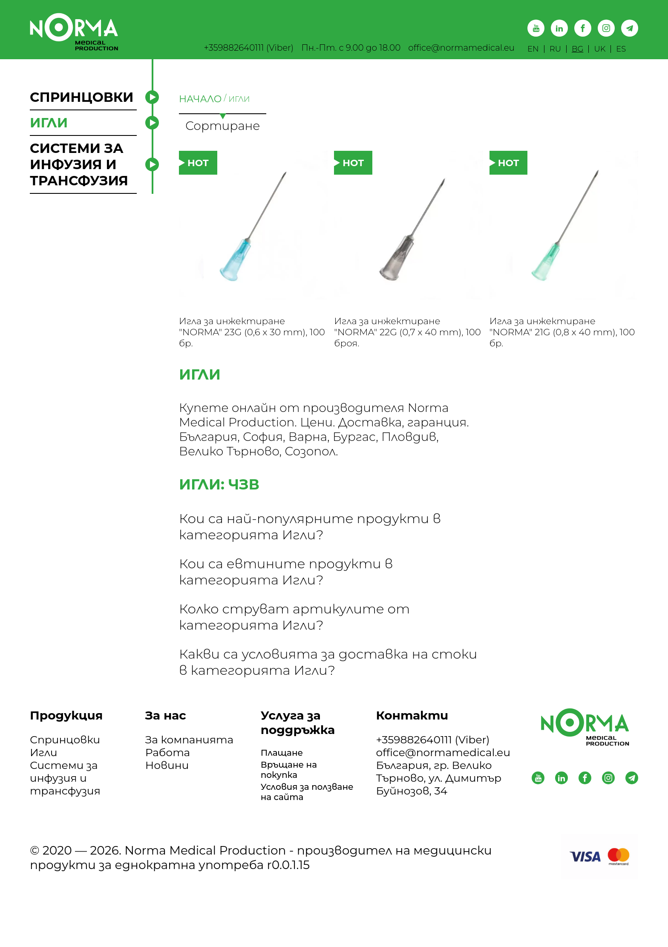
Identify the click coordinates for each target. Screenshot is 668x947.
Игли (44, 763)
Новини (167, 776)
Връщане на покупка (295, 784)
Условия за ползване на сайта (294, 816)
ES (621, 49)
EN (533, 49)
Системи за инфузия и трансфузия (65, 789)
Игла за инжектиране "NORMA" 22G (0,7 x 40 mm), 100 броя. (398, 339)
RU (555, 49)
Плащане (287, 765)
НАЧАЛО (200, 99)
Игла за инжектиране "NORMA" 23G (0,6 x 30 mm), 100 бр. (243, 339)
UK (599, 49)
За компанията (189, 750)
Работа (167, 763)
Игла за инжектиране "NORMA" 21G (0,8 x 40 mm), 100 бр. (553, 339)
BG (577, 49)
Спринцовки (65, 750)
